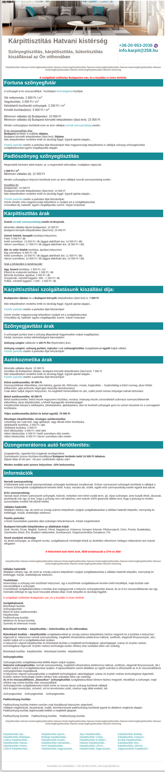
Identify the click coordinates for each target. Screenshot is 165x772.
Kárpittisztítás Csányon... (132, 737)
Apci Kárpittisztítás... (91, 734)
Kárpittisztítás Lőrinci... (92, 745)
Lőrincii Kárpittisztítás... (16, 748)
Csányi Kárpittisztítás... (16, 739)
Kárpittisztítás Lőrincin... (131, 745)
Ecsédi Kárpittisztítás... (131, 739)
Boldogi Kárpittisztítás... (54, 737)
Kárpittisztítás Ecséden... (94, 739)
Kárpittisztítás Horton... (16, 745)
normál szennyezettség (78, 125)
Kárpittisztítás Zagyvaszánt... (57, 748)
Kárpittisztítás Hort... (129, 742)
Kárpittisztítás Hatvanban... (56, 742)
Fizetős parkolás (13, 144)
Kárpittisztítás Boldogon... (17, 737)
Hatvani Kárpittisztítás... (93, 742)
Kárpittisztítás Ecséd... (54, 739)
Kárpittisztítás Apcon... (54, 734)
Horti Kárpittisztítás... (53, 745)
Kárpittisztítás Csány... (92, 737)
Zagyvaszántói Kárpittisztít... (134, 748)
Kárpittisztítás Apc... (14, 734)
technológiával (65, 91)
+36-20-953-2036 (138, 45)
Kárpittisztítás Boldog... (131, 734)
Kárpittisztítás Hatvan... (16, 742)
